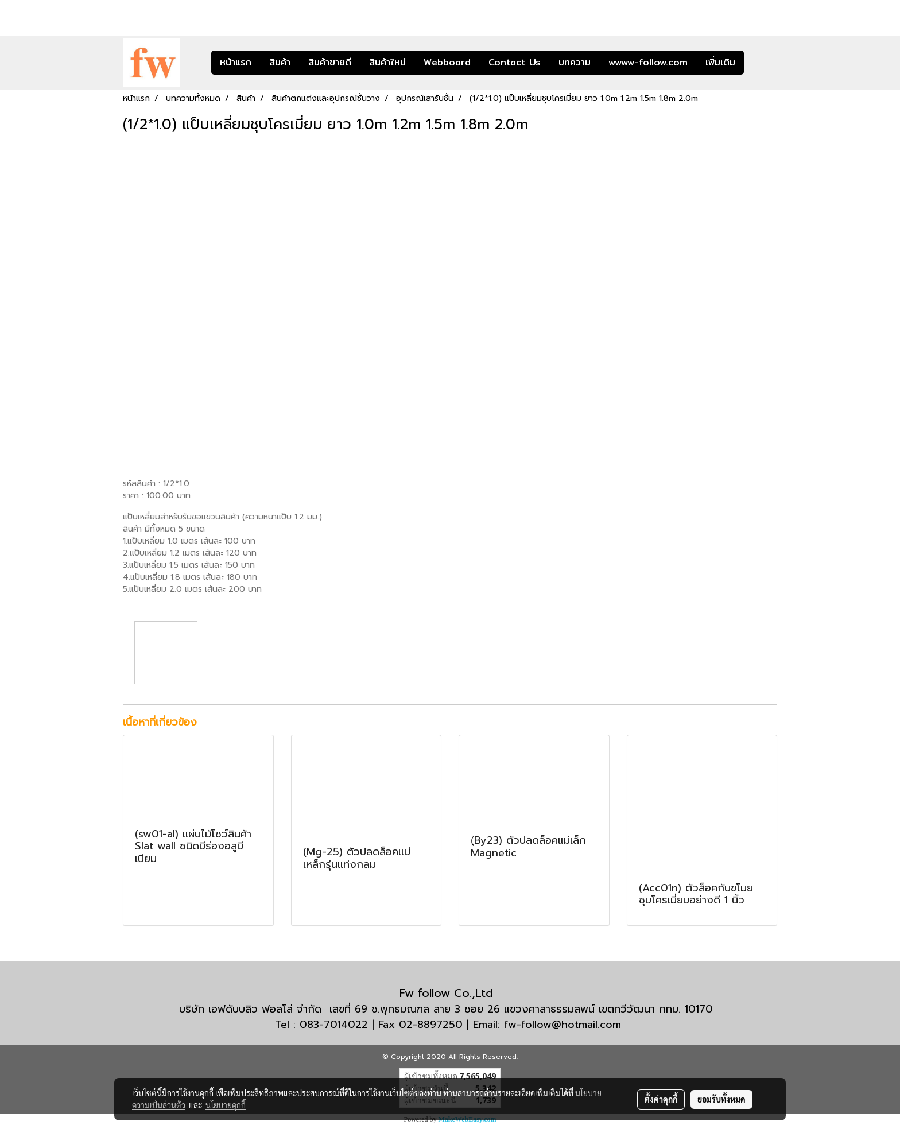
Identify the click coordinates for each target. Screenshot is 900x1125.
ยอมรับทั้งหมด (721, 1099)
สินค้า (279, 62)
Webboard (447, 62)
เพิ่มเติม (720, 62)
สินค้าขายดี (329, 62)
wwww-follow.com (648, 62)
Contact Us (514, 62)
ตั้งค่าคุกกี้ (661, 1099)
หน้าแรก (235, 62)
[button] (761, 62)
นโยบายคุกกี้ (225, 1105)
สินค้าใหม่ (387, 62)
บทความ (574, 62)
